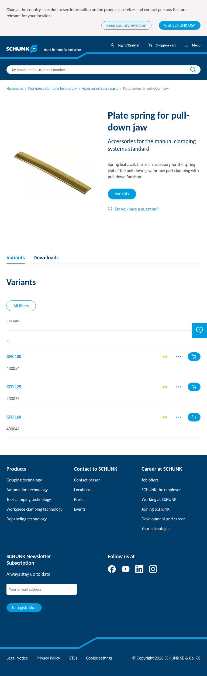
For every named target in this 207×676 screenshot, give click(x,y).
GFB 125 (13, 386)
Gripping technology (24, 480)
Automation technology (27, 489)
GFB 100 (13, 356)
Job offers (150, 480)
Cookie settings (99, 658)
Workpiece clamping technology (50, 88)
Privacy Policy (48, 658)
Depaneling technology (26, 518)
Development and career (163, 518)
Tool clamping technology (28, 499)
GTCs (73, 658)
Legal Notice (17, 658)
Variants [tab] (122, 193)
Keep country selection (126, 25)
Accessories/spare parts (98, 88)
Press (78, 499)
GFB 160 (13, 417)
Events (79, 509)
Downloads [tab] (45, 257)
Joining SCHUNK (156, 509)
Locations (82, 489)
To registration (24, 607)
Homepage (14, 88)
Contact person (87, 480)
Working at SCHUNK (159, 499)
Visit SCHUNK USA (179, 25)
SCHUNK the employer (161, 489)
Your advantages (156, 528)
